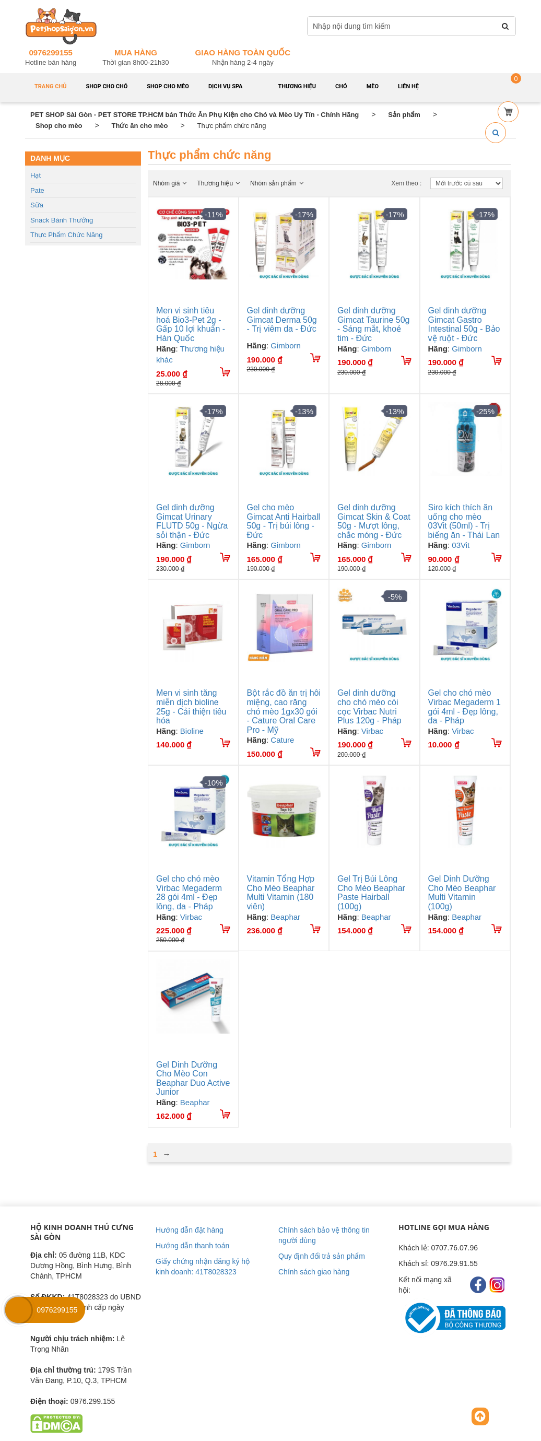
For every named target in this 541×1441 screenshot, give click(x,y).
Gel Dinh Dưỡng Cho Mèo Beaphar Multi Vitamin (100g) (462, 892)
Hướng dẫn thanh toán (192, 1245)
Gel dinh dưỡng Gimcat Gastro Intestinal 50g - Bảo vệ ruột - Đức (464, 324)
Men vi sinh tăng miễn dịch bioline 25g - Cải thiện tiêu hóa (191, 706)
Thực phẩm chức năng (66, 235)
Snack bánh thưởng (61, 220)
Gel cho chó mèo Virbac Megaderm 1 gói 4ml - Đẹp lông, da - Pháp (464, 706)
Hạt (35, 175)
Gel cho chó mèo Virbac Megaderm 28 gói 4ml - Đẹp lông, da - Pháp (189, 892)
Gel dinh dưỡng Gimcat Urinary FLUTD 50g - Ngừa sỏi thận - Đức (192, 521)
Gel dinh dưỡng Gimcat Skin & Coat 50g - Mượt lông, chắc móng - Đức (373, 521)
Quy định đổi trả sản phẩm (321, 1256)
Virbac (372, 731)
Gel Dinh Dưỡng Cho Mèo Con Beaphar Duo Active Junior (193, 1078)
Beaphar (285, 916)
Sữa (36, 205)
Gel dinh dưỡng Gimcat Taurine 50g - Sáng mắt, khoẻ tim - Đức (373, 324)
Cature (282, 739)
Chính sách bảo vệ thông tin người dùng (324, 1235)
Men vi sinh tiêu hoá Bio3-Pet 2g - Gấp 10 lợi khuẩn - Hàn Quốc (190, 324)
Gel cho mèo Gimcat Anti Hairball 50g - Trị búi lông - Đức (284, 521)
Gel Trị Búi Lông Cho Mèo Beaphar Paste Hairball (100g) (371, 892)
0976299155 (50, 52)
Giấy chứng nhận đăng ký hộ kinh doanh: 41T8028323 (203, 1266)
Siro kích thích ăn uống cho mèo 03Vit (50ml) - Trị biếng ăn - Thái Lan (464, 521)
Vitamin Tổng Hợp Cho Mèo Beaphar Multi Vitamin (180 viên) (281, 892)
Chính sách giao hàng (313, 1272)
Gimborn (285, 345)
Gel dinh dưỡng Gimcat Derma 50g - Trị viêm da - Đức (282, 319)
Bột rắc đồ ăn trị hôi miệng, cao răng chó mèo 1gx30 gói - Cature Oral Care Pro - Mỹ (284, 711)
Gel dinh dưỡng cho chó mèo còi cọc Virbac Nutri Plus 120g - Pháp (369, 706)
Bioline (192, 731)
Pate (37, 190)
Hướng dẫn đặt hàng (190, 1230)
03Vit (460, 545)
